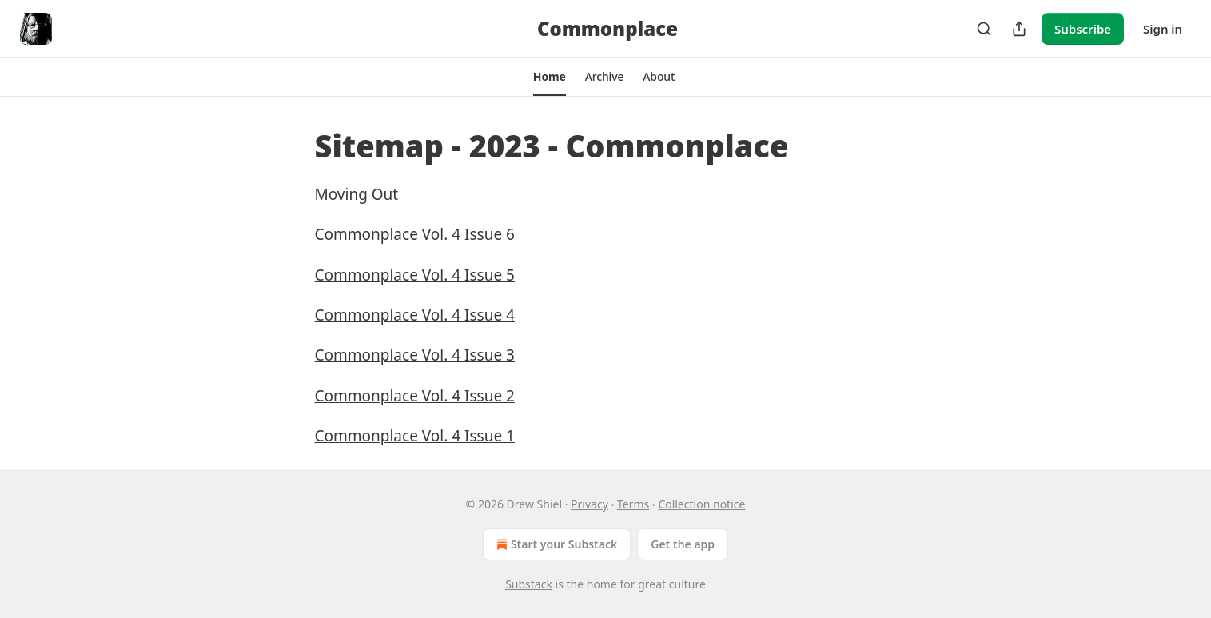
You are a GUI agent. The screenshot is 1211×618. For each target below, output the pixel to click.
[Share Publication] (1019, 29)
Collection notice (701, 504)
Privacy (589, 504)
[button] (550, 77)
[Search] (984, 29)
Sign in (1162, 29)
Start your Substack (555, 544)
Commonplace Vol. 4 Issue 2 (415, 395)
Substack (528, 584)
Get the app (683, 544)
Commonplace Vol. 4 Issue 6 (415, 234)
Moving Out (357, 194)
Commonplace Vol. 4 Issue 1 (415, 435)
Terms (633, 504)
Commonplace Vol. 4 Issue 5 (415, 275)
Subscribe (1082, 29)
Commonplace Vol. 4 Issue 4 (415, 315)
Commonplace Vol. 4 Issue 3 (415, 355)
